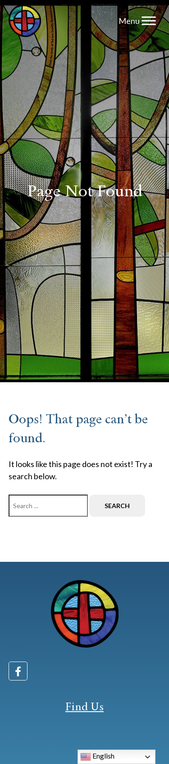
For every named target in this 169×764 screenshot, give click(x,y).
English (97, 756)
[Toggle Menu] (149, 20)
